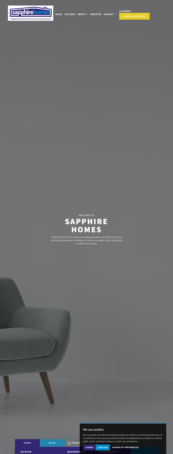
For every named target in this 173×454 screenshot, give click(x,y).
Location (26, 451)
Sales (58, 14)
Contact (109, 14)
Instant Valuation (134, 16)
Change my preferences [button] (125, 447)
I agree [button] (89, 447)
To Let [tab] (52, 443)
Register (95, 14)
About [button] (83, 14)
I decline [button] (103, 447)
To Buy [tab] (27, 443)
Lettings (70, 14)
